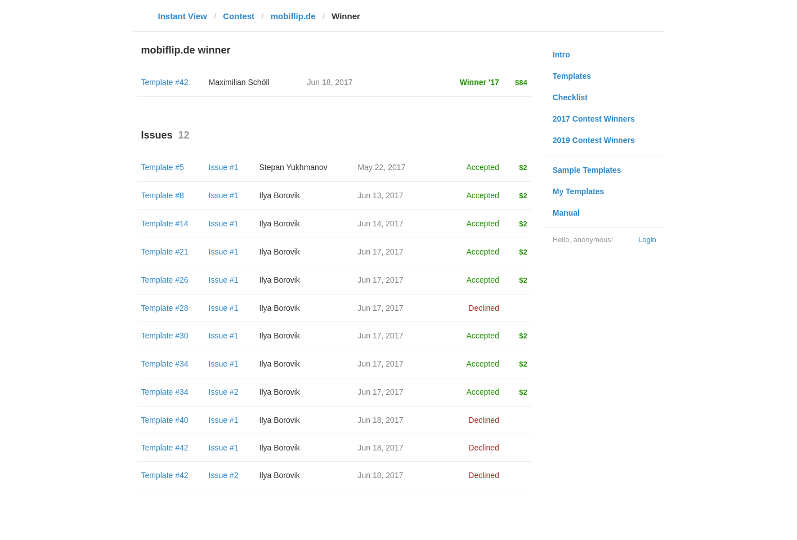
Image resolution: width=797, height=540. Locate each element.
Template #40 (165, 420)
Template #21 (165, 251)
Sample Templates (587, 170)
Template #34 (165, 363)
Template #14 (165, 223)
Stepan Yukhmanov (293, 167)
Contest (238, 16)
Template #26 (165, 279)
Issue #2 (224, 391)
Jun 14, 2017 (381, 223)
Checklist (570, 97)
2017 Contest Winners (594, 118)
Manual (566, 212)
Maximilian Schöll (239, 82)
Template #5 (162, 167)
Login (647, 239)
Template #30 (165, 335)
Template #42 (165, 82)
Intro (561, 54)
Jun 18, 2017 (381, 420)
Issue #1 (224, 167)
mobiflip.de (293, 16)
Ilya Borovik (279, 195)
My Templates (579, 191)
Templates (572, 76)
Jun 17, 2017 (381, 251)
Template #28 (165, 308)
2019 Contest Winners (594, 140)
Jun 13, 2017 (381, 195)
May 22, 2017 (382, 167)
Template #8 (162, 195)
